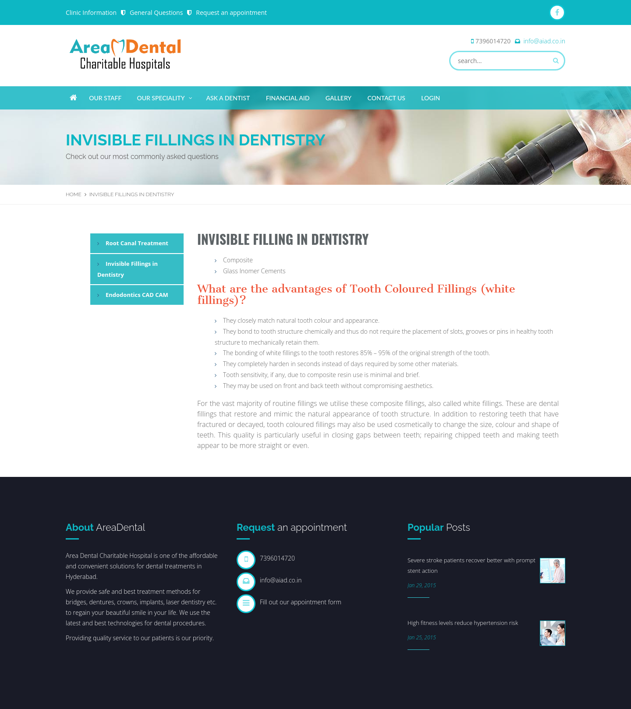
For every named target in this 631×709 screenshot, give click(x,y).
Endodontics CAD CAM (137, 295)
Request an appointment (231, 12)
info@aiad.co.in (544, 41)
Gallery (338, 98)
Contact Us (386, 98)
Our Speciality (165, 96)
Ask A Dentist (228, 98)
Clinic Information (91, 12)
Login (430, 98)
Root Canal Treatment (137, 243)
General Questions (156, 12)
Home (74, 194)
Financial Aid (288, 98)
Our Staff (105, 98)
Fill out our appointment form (300, 602)
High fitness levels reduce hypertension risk (463, 623)
